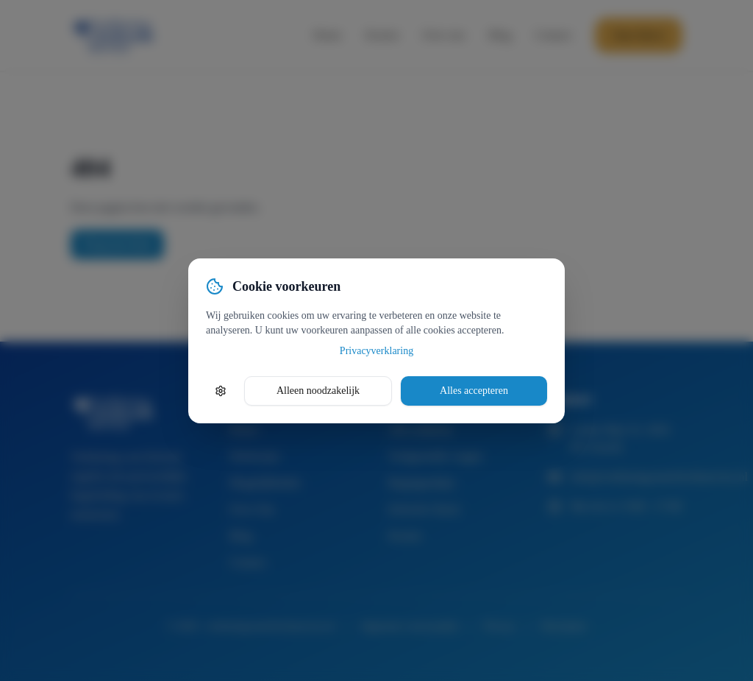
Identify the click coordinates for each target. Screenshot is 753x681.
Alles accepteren (474, 390)
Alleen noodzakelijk (318, 390)
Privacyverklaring (376, 350)
